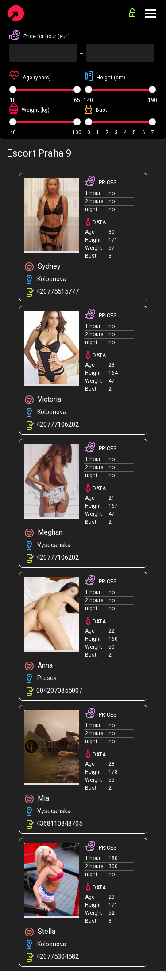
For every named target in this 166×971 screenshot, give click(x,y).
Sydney (43, 266)
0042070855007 (59, 690)
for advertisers (132, 13)
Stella (40, 931)
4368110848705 (59, 823)
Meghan (43, 532)
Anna (39, 665)
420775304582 (57, 956)
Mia (37, 798)
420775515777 (57, 291)
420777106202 (57, 424)
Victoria (43, 399)
